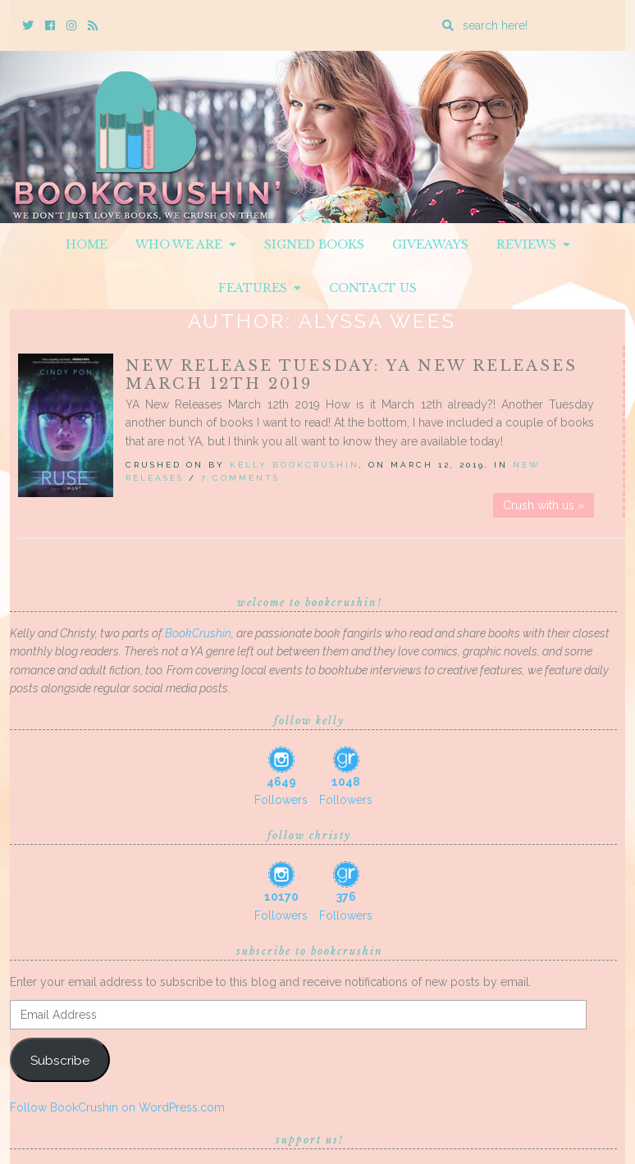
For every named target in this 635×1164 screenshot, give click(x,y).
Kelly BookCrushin (294, 464)
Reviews (533, 244)
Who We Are (185, 244)
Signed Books (314, 244)
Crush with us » (543, 505)
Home (86, 244)
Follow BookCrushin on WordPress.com (117, 1107)
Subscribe (59, 1060)
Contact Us (373, 288)
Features (259, 288)
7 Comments (240, 477)
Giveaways (430, 244)
